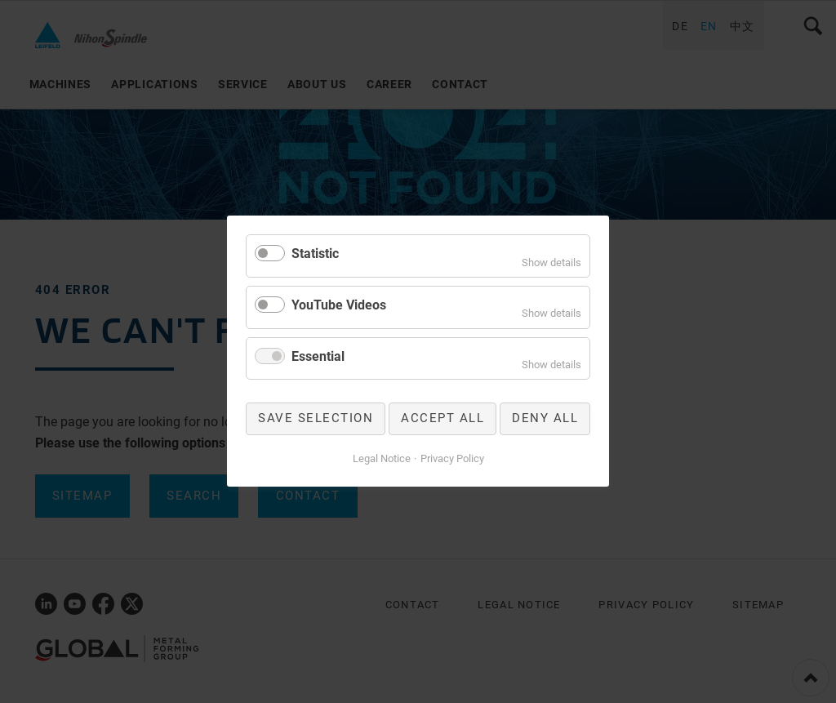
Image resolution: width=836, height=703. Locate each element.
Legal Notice (382, 458)
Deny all (545, 419)
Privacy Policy (452, 458)
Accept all (442, 419)
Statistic (315, 253)
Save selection (315, 419)
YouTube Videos (338, 305)
